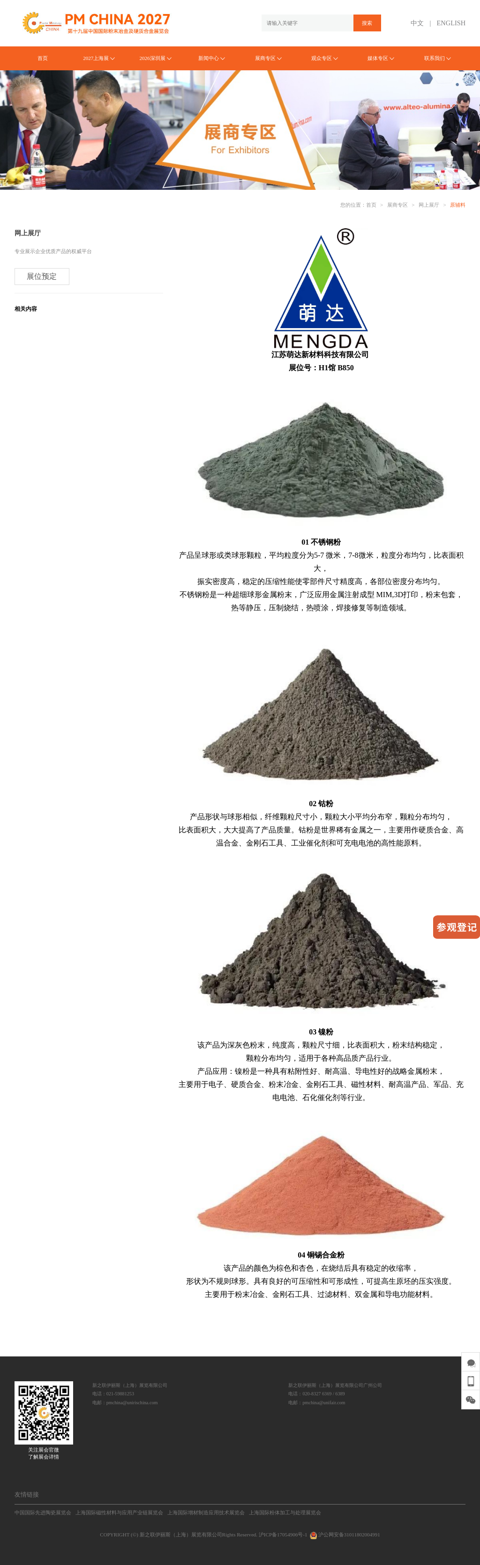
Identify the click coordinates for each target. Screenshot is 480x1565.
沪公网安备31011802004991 (344, 1534)
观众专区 (324, 58)
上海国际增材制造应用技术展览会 (206, 1512)
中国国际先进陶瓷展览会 (43, 1512)
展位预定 (42, 276)
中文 (417, 23)
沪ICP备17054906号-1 (283, 1534)
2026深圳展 (155, 58)
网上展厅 (429, 205)
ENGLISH (451, 23)
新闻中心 (211, 58)
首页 (43, 58)
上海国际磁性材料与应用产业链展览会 (119, 1512)
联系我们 (437, 58)
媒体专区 (381, 58)
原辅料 (457, 205)
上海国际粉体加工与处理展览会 (285, 1512)
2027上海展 (99, 58)
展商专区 (268, 58)
